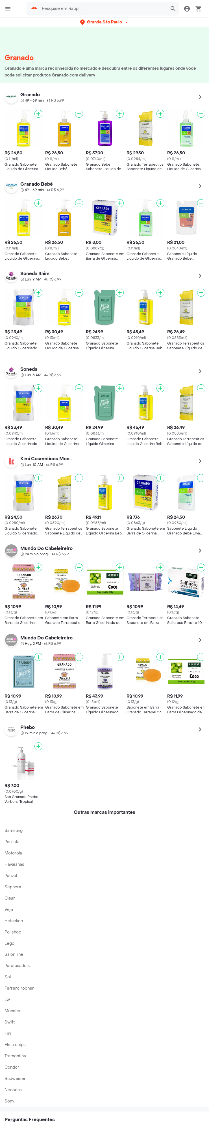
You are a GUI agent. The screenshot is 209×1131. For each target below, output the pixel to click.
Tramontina (15, 1056)
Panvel (11, 875)
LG (7, 999)
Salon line (14, 954)
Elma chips (15, 1044)
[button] (104, 22)
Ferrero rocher (19, 988)
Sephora (13, 887)
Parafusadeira (18, 965)
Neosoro (13, 1090)
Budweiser (15, 1078)
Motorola (13, 853)
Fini (8, 1033)
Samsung (14, 830)
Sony (9, 1101)
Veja (9, 909)
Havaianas (14, 864)
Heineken (14, 921)
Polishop (13, 932)
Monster (13, 1011)
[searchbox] (102, 9)
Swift (10, 1022)
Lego (9, 943)
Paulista (12, 842)
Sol (8, 977)
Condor (12, 1067)
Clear (10, 898)
